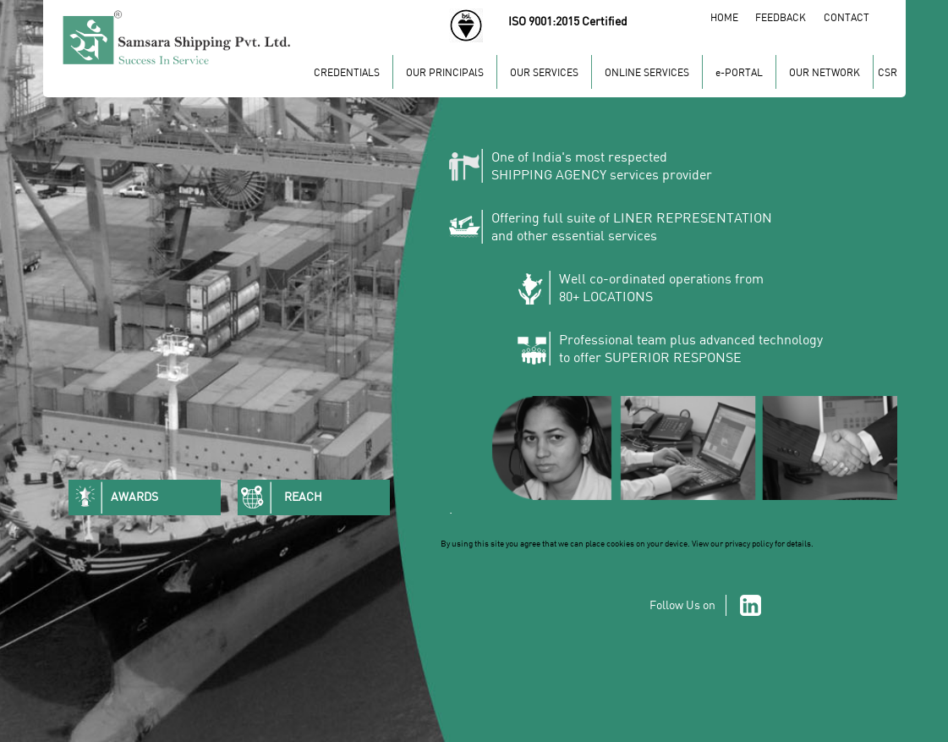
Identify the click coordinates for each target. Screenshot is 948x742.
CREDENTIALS (347, 72)
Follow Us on (705, 604)
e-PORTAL (739, 72)
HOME (731, 17)
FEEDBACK (789, 17)
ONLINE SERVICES (647, 72)
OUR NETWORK (824, 72)
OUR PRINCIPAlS (445, 72)
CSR (887, 72)
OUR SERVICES (544, 72)
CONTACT (848, 17)
